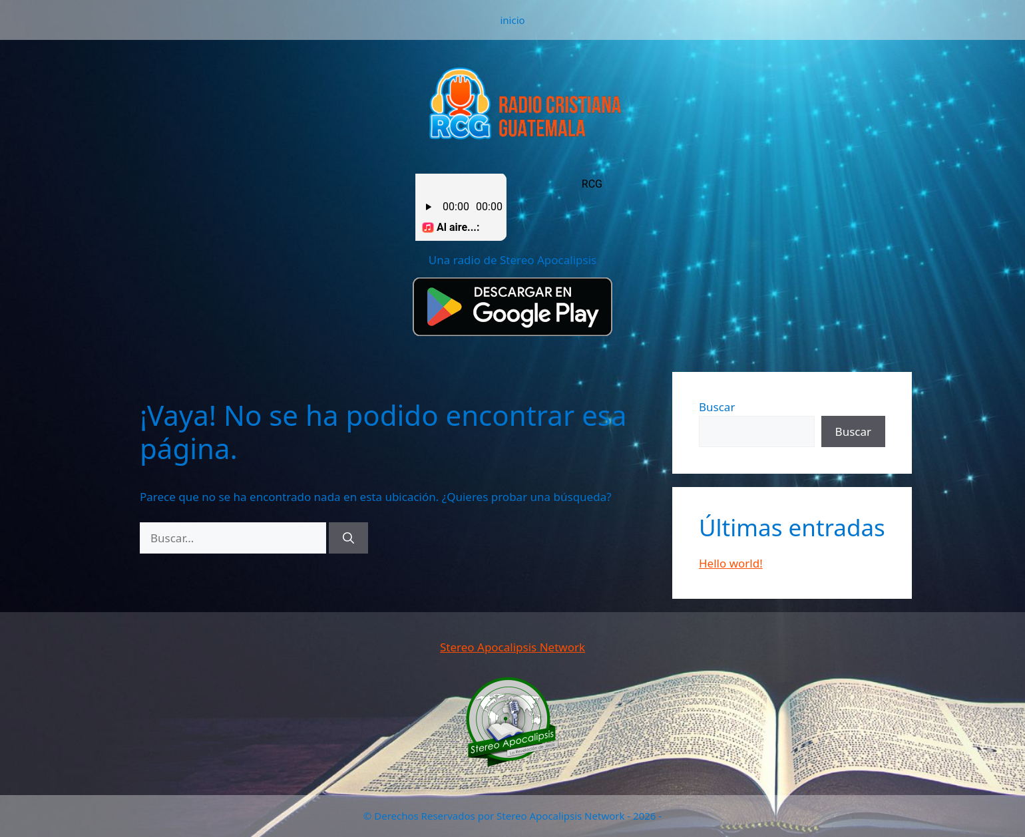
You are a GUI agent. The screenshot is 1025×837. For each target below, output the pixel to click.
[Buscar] (348, 538)
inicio (512, 20)
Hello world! (731, 563)
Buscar (717, 407)
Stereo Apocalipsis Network (512, 647)
